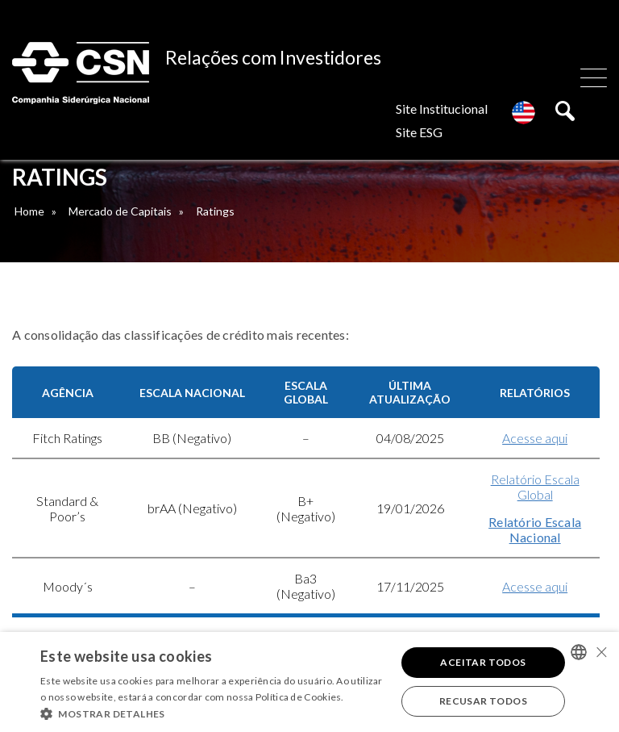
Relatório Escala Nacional (534, 529)
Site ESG (419, 132)
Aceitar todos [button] (483, 662)
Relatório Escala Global (535, 486)
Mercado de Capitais (120, 211)
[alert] (309, 682)
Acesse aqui (534, 437)
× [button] (601, 652)
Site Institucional (442, 108)
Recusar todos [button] (483, 701)
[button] (212, 712)
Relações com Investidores (273, 57)
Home (29, 211)
